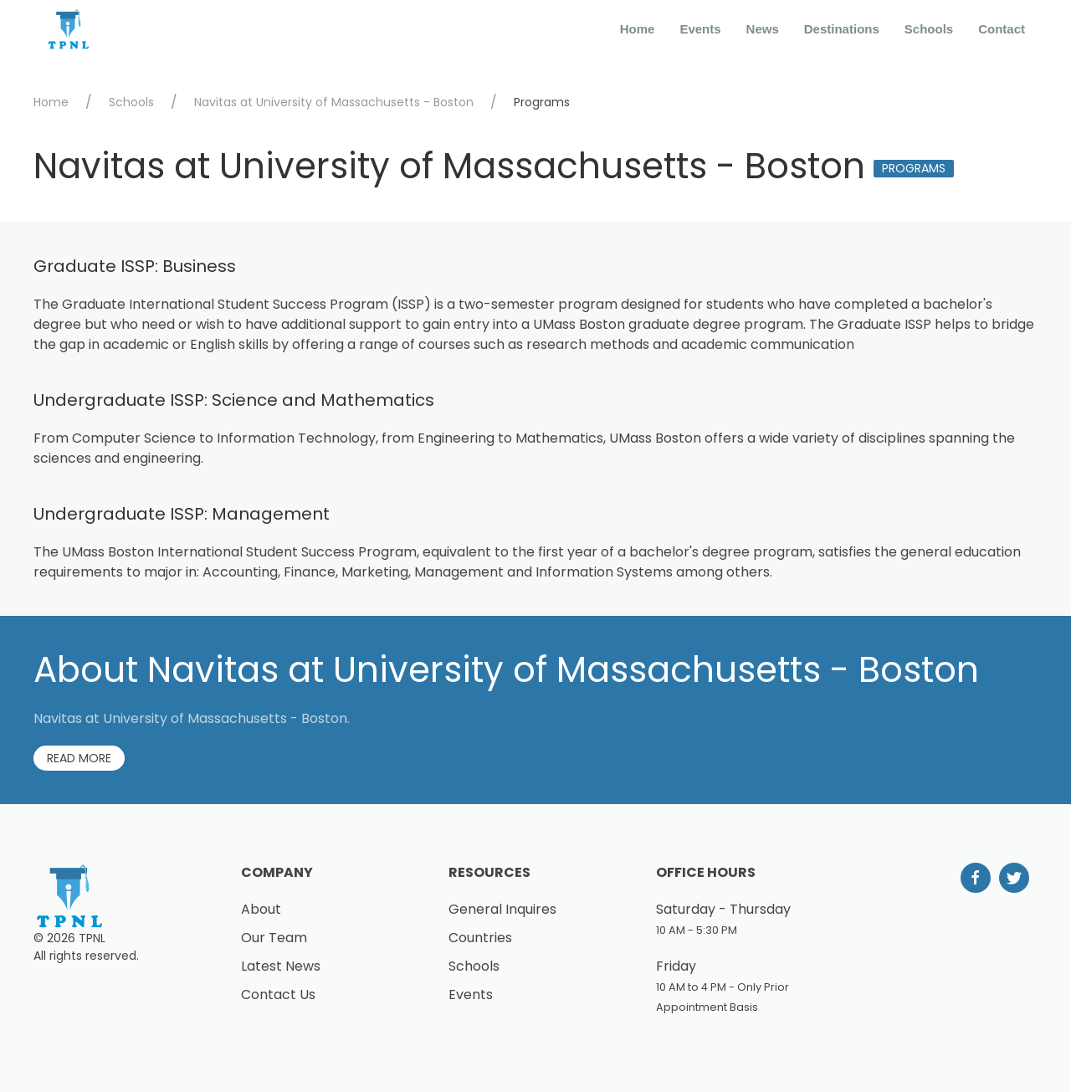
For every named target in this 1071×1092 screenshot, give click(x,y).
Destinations (841, 29)
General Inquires (502, 909)
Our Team (274, 937)
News (762, 29)
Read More (79, 758)
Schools (928, 29)
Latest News (280, 966)
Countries (480, 937)
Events (699, 29)
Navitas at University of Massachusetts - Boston (334, 102)
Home (637, 29)
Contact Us (278, 994)
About (261, 909)
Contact (1001, 29)
